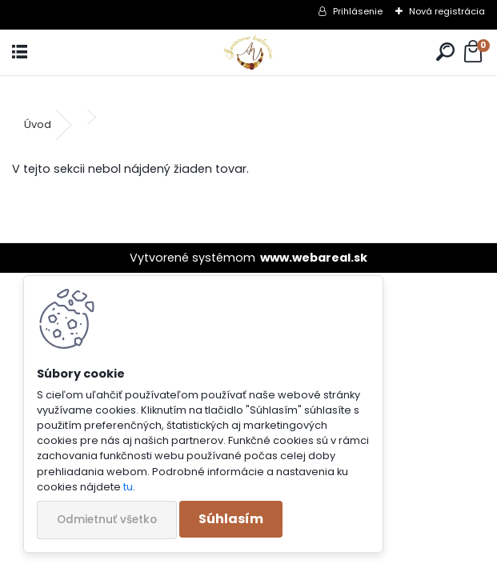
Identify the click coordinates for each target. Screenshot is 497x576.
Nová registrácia (447, 11)
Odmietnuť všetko (107, 519)
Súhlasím (230, 519)
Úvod (37, 124)
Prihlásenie (358, 11)
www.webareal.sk (313, 258)
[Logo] (248, 52)
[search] (445, 52)
